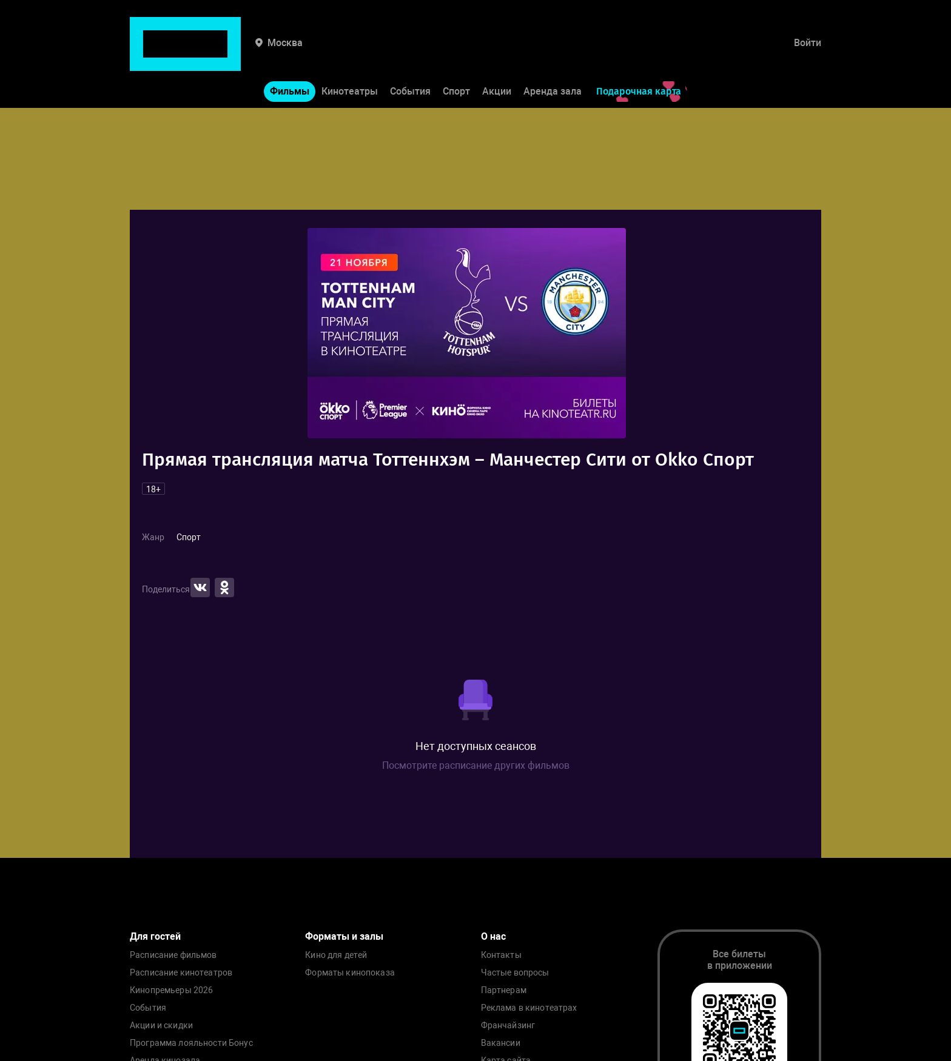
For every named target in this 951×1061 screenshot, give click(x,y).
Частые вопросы (515, 972)
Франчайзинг (508, 1025)
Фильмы (289, 53)
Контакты (501, 955)
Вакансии (500, 1043)
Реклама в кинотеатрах (529, 1007)
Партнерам (503, 990)
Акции (496, 53)
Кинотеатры (349, 53)
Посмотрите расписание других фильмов (476, 765)
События (410, 53)
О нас (493, 936)
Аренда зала (552, 53)
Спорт (456, 53)
